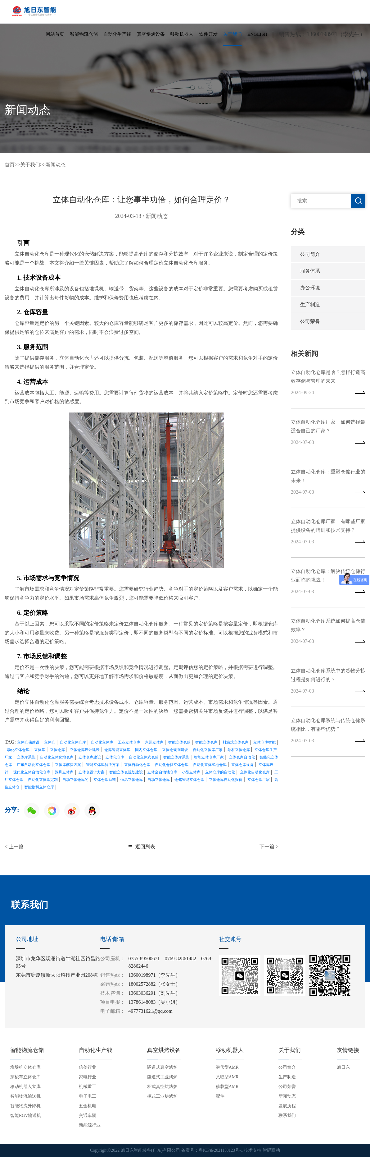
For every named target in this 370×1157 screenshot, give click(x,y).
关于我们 (232, 35)
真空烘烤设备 (151, 35)
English (257, 35)
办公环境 (310, 289)
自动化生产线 (117, 35)
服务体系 (310, 271)
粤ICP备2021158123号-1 (220, 1150)
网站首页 (55, 35)
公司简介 (310, 254)
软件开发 (208, 35)
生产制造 (310, 306)
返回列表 (141, 846)
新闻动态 (55, 164)
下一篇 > (268, 846)
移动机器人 (181, 35)
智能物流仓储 (84, 35)
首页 (10, 164)
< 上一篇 (14, 846)
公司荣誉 (310, 324)
